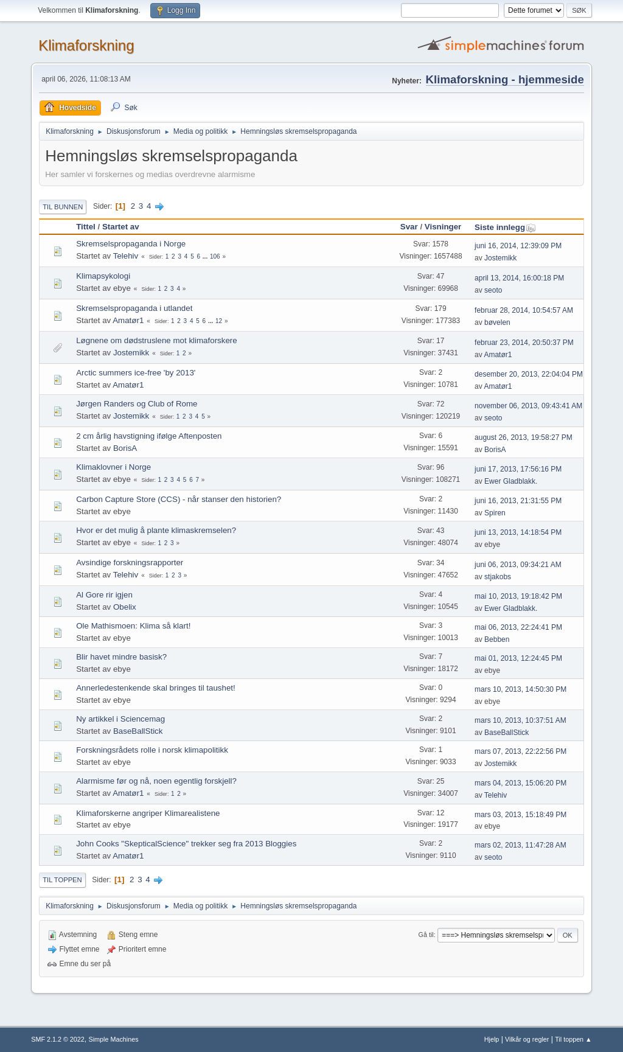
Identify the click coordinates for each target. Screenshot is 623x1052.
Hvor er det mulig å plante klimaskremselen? (156, 530)
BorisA (125, 448)
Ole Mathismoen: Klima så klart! (133, 625)
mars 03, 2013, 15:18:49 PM (520, 814)
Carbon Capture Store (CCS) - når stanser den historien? (178, 499)
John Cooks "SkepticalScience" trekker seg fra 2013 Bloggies (186, 843)
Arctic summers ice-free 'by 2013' (135, 372)
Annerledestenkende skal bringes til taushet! (155, 687)
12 (218, 321)
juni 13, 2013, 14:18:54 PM (518, 532)
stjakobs (497, 577)
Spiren (495, 513)
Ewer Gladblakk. (510, 481)
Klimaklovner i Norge (113, 467)
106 (215, 256)
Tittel (86, 226)
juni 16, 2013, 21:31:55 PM (518, 500)
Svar (409, 226)
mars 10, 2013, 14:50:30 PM (520, 689)
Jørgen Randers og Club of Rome (136, 403)
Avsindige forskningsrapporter (129, 562)
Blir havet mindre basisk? (121, 656)
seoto (493, 290)
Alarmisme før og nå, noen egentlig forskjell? (156, 781)
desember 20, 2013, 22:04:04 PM (529, 374)
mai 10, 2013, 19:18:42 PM (518, 596)
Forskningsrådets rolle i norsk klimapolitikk (152, 749)
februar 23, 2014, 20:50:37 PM (524, 342)
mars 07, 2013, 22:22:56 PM (520, 751)
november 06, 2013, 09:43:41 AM (528, 406)
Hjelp (491, 1039)
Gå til (426, 934)
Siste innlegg (505, 227)
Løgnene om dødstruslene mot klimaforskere (156, 340)
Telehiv (126, 255)
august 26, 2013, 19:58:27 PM (524, 437)
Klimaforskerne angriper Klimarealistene (148, 813)
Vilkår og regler (527, 1039)
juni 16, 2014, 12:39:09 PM (518, 246)
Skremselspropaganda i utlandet (134, 308)
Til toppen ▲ (573, 1039)
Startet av (120, 226)
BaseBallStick (138, 731)
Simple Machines (114, 1039)
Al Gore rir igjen (104, 594)
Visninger (443, 226)
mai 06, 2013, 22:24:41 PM (518, 627)
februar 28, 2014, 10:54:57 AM (524, 310)
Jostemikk (500, 258)
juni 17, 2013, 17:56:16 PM (518, 469)
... (206, 256)
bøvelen (497, 322)
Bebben (496, 639)
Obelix (124, 606)
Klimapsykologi (103, 275)
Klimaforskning (86, 45)
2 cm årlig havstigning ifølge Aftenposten (148, 436)
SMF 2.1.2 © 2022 (58, 1039)
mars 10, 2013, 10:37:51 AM (520, 720)
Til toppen (62, 879)
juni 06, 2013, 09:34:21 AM (518, 564)
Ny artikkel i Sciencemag (120, 718)
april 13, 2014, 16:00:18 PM (519, 278)
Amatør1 (128, 320)
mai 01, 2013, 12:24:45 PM (518, 658)
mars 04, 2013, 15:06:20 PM (520, 783)
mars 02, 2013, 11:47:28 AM (520, 845)
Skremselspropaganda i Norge (131, 243)
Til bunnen (63, 207)
